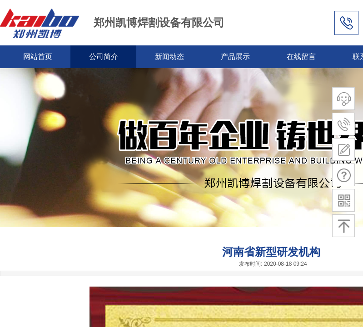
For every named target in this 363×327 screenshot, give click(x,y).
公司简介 (103, 56)
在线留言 (301, 56)
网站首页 (37, 56)
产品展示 (235, 56)
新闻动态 (169, 56)
